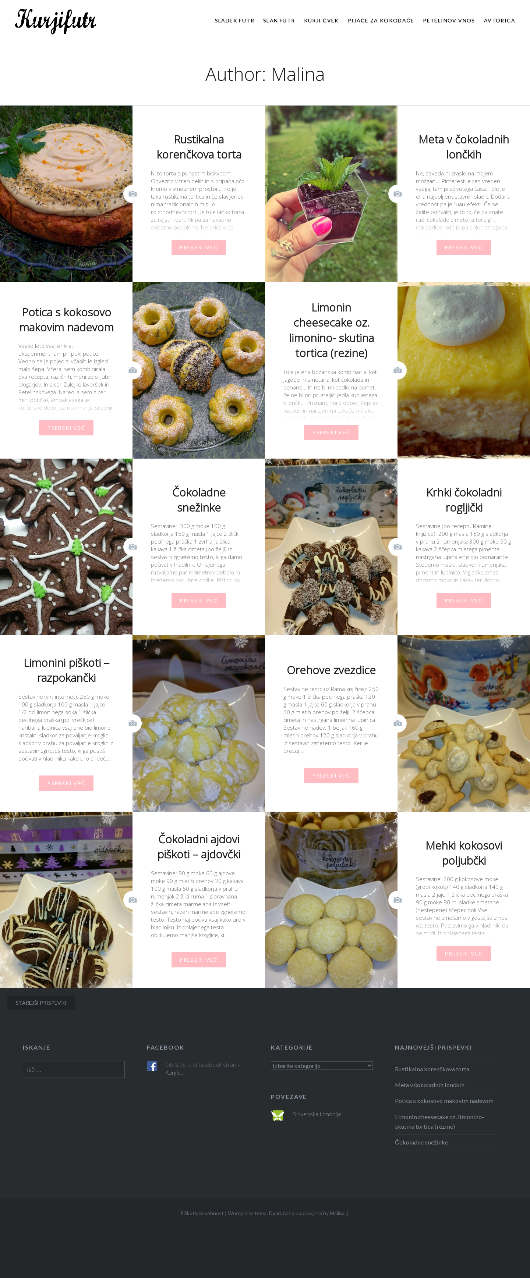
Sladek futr (234, 20)
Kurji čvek (321, 20)
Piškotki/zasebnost (202, 1213)
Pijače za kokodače (381, 20)
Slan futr (279, 20)
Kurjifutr (176, 1072)
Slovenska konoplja (317, 1114)
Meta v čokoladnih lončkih (429, 1084)
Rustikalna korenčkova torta (432, 1068)
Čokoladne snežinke (421, 1142)
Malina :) (339, 1213)
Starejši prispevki (41, 1003)
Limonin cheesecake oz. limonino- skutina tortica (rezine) (439, 1121)
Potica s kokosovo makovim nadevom (444, 1100)
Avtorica (499, 20)
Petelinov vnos (449, 20)
